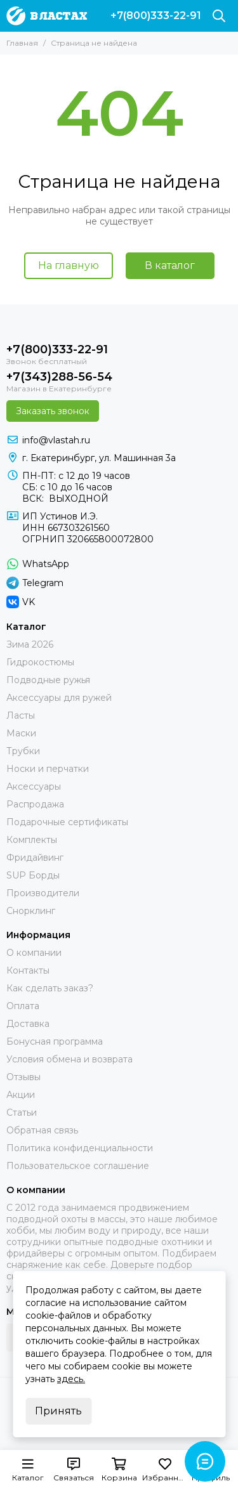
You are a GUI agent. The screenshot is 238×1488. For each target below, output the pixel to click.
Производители (42, 893)
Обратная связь (42, 1130)
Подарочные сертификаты (67, 822)
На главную (68, 265)
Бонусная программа (54, 1041)
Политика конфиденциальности (79, 1148)
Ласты (20, 715)
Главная (22, 43)
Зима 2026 (29, 644)
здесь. (71, 1379)
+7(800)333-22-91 (155, 16)
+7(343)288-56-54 (59, 377)
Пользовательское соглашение (77, 1165)
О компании (34, 952)
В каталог (170, 265)
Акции (20, 1094)
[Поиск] (219, 16)
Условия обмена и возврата (69, 1059)
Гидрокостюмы (40, 662)
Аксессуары (33, 786)
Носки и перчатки (47, 768)
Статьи (21, 1112)
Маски (21, 733)
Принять (58, 1411)
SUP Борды (33, 875)
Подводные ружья (48, 680)
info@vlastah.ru (56, 440)
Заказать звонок (52, 411)
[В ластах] (46, 15)
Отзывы (23, 1077)
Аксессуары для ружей (59, 697)
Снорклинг (30, 911)
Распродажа (35, 804)
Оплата (22, 1006)
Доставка (28, 1023)
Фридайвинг (34, 857)
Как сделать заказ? (49, 988)
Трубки (23, 751)
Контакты (28, 970)
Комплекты (31, 839)
